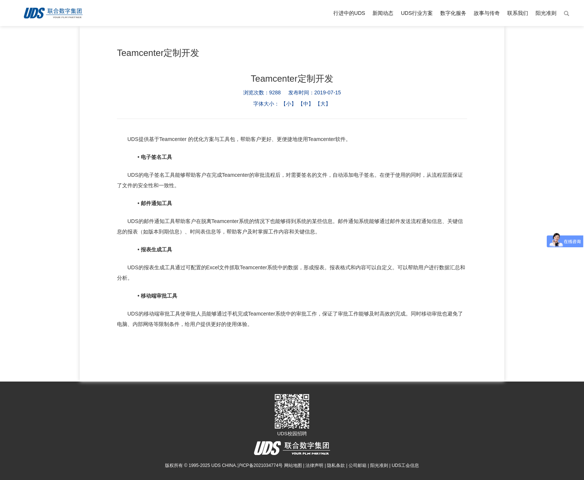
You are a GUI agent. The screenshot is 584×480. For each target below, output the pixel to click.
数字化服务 (453, 13)
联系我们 (517, 13)
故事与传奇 (487, 13)
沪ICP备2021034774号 (260, 465)
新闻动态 (382, 13)
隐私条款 (336, 465)
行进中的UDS (349, 13)
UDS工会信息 (405, 465)
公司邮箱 (357, 465)
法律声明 (314, 465)
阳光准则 (546, 13)
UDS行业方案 (417, 13)
